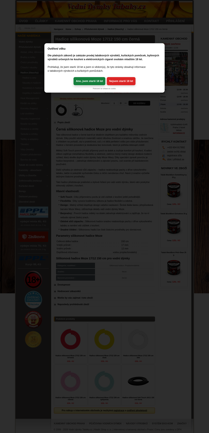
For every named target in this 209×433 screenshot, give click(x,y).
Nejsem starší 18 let (121, 81)
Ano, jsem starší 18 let (89, 81)
